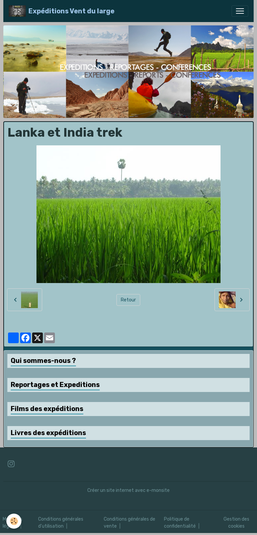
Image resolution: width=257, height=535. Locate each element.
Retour (128, 300)
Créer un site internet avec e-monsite (128, 490)
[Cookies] (14, 521)
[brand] (61, 11)
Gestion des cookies (236, 522)
